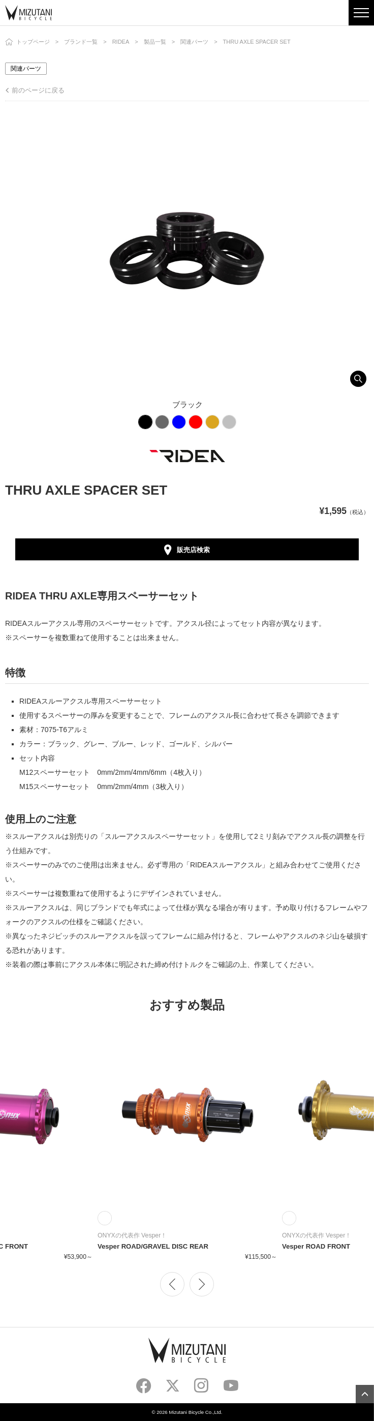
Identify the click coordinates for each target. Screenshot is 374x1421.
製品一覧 (155, 42)
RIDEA (121, 42)
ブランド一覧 (81, 42)
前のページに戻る (38, 90)
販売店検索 (193, 550)
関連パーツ (194, 42)
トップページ (33, 42)
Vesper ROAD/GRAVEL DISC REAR (153, 1246)
